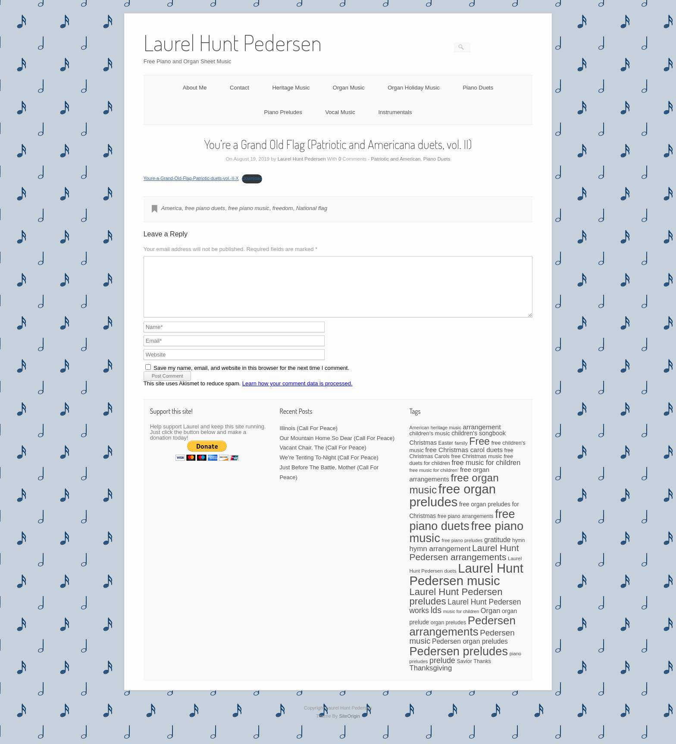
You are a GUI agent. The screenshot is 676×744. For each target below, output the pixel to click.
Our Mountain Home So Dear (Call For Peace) (337, 448)
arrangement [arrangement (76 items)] (482, 437)
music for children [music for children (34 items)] (461, 621)
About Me (195, 87)
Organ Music (349, 87)
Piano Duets (478, 87)
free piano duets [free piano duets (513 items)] (462, 530)
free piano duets (205, 208)
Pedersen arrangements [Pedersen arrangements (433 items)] (462, 636)
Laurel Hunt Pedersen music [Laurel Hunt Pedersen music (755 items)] (466, 584)
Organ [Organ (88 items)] (490, 621)
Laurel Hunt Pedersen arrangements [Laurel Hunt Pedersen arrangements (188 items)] (464, 562)
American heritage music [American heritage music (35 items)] (435, 437)
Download (252, 178)
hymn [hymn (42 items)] (518, 551)
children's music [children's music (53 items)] (429, 443)
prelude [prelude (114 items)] (442, 670)
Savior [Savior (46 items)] (464, 672)
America (171, 208)
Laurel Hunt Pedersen (302, 158)
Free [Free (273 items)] (479, 451)
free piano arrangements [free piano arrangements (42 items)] (466, 527)
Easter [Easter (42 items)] (445, 453)
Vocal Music (340, 112)
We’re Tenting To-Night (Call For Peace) (329, 468)
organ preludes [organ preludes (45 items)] (448, 633)
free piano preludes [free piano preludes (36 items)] (462, 550)
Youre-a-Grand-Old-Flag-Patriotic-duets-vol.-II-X (191, 178)
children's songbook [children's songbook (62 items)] (478, 443)
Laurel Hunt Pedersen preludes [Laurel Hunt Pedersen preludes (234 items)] (455, 607)
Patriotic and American (395, 158)
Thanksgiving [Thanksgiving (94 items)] (430, 678)
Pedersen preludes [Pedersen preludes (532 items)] (458, 661)
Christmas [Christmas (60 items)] (423, 453)
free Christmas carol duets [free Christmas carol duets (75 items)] (464, 460)
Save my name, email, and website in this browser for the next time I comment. (251, 378)
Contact (239, 87)
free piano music (248, 208)
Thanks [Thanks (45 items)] (482, 672)
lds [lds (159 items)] (436, 620)
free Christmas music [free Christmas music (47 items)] (476, 467)
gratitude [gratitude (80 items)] (497, 550)
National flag (311, 208)
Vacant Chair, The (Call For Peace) (323, 458)
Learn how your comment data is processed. (297, 394)
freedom (282, 208)
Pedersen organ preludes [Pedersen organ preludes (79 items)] (470, 651)
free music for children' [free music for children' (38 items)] (433, 480)
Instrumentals (395, 112)
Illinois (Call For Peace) (309, 438)
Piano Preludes (283, 112)
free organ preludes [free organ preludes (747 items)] (452, 506)
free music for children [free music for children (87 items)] (486, 473)
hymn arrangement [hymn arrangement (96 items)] (439, 559)
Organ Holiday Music (414, 87)
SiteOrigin (349, 726)
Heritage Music (291, 87)
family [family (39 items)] (461, 453)
